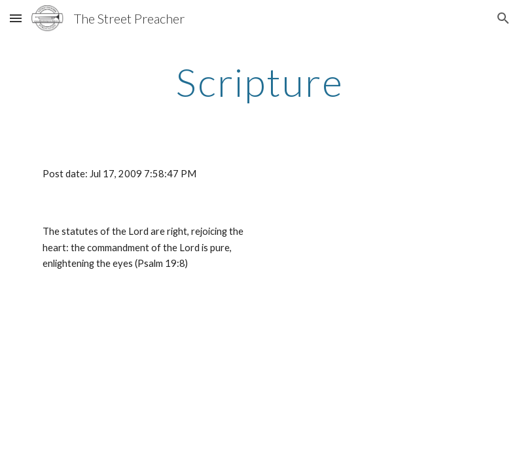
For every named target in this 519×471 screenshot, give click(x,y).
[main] (259, 82)
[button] (15, 18)
